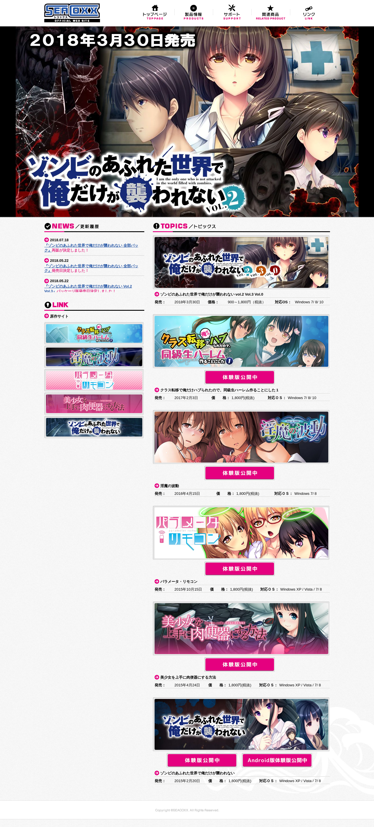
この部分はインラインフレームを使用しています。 (94, 263)
